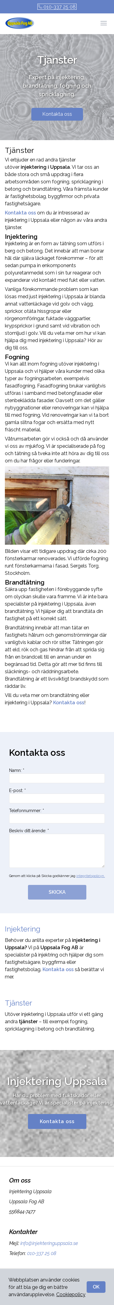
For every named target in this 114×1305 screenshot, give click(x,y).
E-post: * (57, 795)
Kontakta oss (57, 114)
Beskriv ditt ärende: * (57, 848)
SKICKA (57, 892)
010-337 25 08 (57, 7)
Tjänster (18, 1003)
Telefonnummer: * (57, 815)
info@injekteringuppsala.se (48, 1243)
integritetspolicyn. (90, 876)
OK (96, 1287)
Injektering (22, 929)
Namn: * (57, 775)
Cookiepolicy (70, 1294)
